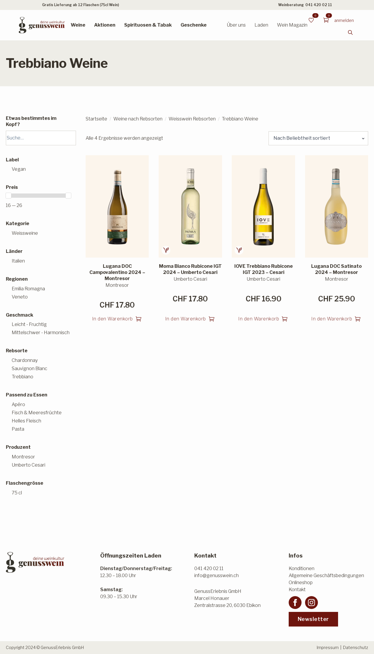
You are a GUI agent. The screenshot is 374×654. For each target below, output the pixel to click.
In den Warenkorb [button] (112, 319)
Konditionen (301, 568)
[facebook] (295, 602)
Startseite (96, 119)
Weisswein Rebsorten (192, 119)
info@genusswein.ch (216, 575)
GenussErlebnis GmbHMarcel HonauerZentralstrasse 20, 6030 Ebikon (227, 598)
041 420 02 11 (318, 5)
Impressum (328, 647)
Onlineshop (301, 582)
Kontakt (297, 589)
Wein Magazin (292, 25)
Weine (78, 25)
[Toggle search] (350, 32)
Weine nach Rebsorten (137, 119)
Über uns (236, 25)
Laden (261, 25)
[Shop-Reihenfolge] (318, 138)
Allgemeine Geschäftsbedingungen (326, 575)
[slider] (8, 196)
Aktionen (104, 25)
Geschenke (194, 25)
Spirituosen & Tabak (148, 25)
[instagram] (311, 602)
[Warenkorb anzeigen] (326, 20)
